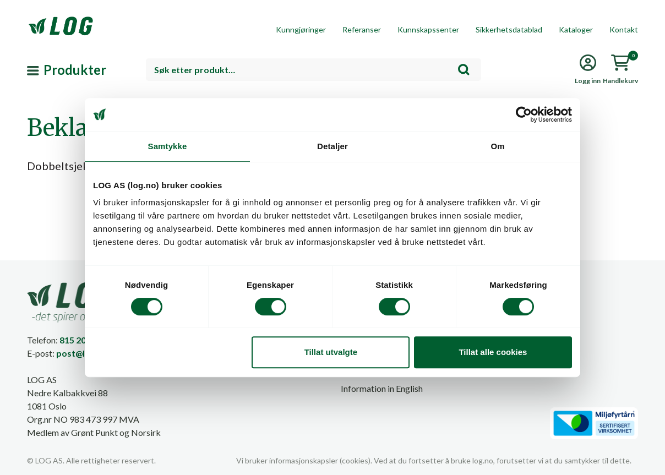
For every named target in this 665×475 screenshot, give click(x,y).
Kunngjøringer (301, 29)
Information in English (382, 388)
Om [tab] (497, 146)
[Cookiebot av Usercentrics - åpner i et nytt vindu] (524, 114)
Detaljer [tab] (332, 146)
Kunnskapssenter (428, 29)
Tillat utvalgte (330, 352)
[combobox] (313, 69)
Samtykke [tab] (167, 146)
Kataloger (576, 29)
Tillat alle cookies (493, 352)
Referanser (361, 29)
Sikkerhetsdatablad (509, 29)
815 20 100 (80, 340)
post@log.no (82, 353)
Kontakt (623, 29)
